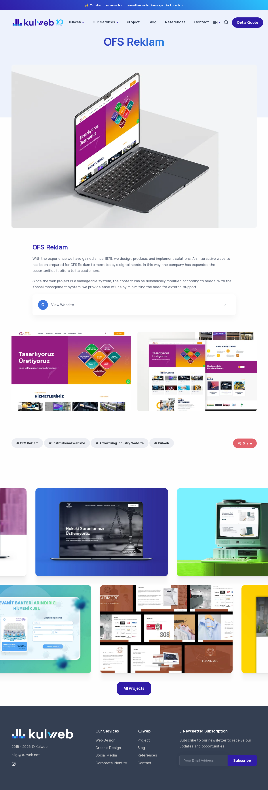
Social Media (106, 755)
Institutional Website (69, 443)
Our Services (104, 22)
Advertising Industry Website (121, 443)
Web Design (105, 740)
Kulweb (75, 22)
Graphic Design (108, 747)
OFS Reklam (29, 443)
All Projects (134, 688)
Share (245, 443)
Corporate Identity (111, 762)
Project (133, 22)
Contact (201, 22)
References (175, 22)
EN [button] (215, 22)
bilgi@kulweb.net (25, 754)
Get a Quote (247, 22)
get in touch (171, 5)
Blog (152, 22)
